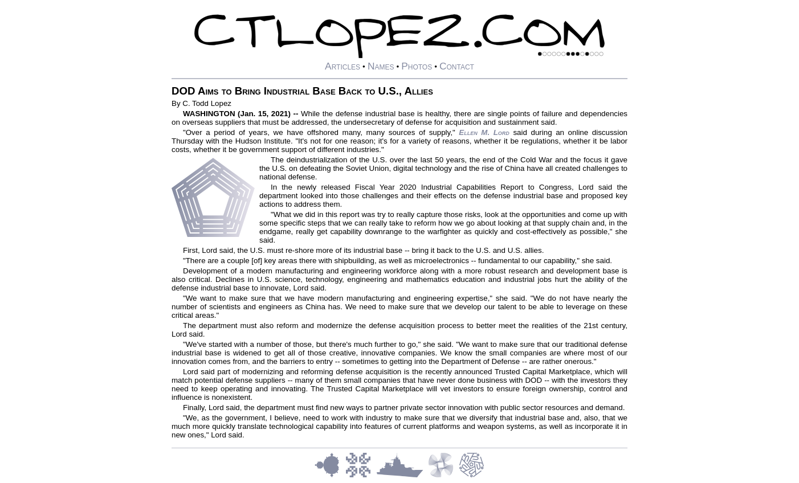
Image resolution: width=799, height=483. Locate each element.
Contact (456, 66)
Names (381, 66)
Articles (342, 66)
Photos (416, 66)
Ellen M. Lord (484, 132)
